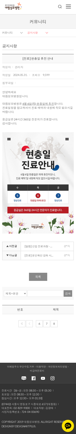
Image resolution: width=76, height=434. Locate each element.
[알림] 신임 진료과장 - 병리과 (40, 246)
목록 (38, 277)
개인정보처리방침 (57, 366)
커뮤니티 (7, 32)
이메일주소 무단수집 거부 (20, 366)
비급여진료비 (37, 370)
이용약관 (41, 366)
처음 (21, 323)
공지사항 (32, 32)
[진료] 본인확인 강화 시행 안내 (40, 255)
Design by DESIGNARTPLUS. (19, 426)
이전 (29, 323)
